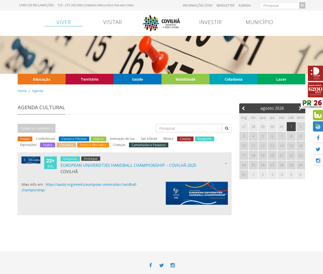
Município (259, 22)
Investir (210, 22)
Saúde (137, 79)
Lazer (281, 79)
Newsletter (225, 5)
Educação (41, 79)
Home (22, 91)
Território (89, 79)
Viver (64, 22)
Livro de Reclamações (36, 5)
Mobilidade (186, 79)
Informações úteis (197, 5)
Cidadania (234, 79)
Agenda (244, 5)
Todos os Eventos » (36, 128)
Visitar (112, 22)
